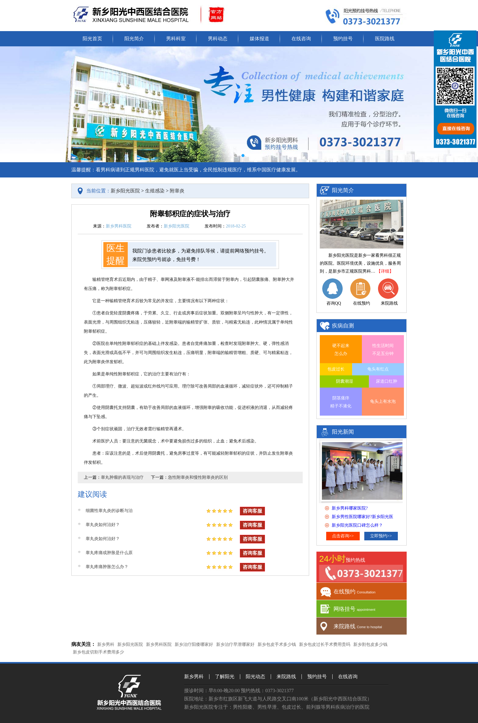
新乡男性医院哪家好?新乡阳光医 (362, 516)
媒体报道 (259, 38)
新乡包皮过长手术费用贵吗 (324, 644)
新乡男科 (105, 644)
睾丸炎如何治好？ (103, 524)
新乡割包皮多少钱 (370, 644)
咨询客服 (252, 511)
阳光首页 (92, 38)
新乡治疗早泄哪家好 (235, 644)
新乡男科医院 (159, 644)
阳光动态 (255, 676)
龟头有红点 (378, 369)
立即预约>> (381, 536)
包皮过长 (335, 369)
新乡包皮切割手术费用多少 (98, 652)
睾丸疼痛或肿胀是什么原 (109, 552)
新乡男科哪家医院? (350, 508)
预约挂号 (343, 38)
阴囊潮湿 (344, 381)
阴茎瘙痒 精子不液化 (340, 402)
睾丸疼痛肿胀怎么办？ (107, 566)
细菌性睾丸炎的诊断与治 (109, 510)
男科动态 (217, 38)
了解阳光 (224, 676)
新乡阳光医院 (125, 190)
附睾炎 (177, 190)
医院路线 (384, 38)
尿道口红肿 (386, 381)
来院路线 (286, 676)
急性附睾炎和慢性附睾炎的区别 (198, 477)
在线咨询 (301, 38)
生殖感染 (155, 190)
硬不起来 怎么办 (340, 349)
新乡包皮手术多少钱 (277, 644)
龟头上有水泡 (383, 401)
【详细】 (385, 271)
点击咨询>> (343, 536)
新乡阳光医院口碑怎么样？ (357, 525)
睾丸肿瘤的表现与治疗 (122, 477)
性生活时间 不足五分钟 (383, 349)
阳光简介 (134, 38)
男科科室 (176, 38)
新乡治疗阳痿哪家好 (194, 644)
